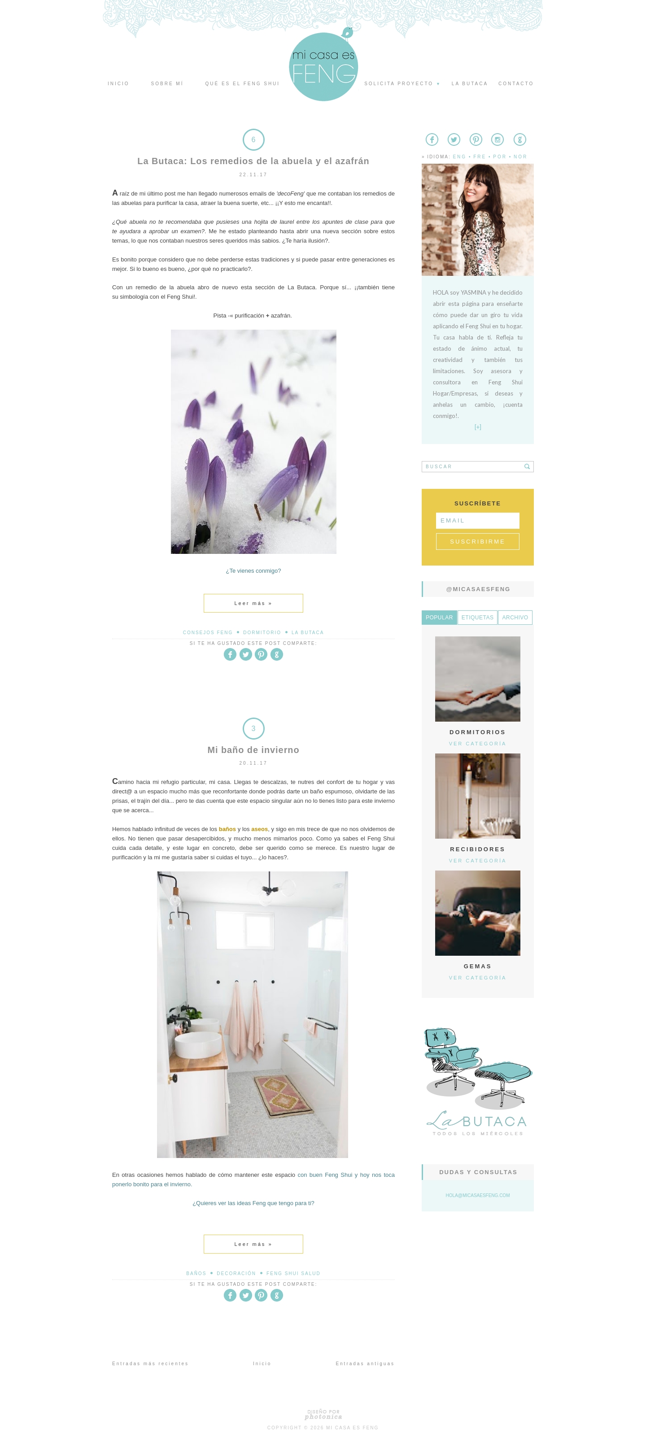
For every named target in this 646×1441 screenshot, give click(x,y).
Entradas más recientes (150, 1363)
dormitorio (262, 632)
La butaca (470, 83)
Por (500, 156)
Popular (439, 617)
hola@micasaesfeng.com (478, 1195)
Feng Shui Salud (293, 1273)
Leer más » (253, 602)
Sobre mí (167, 83)
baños (196, 1273)
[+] (478, 427)
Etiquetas (478, 617)
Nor (521, 156)
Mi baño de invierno (253, 749)
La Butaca (308, 632)
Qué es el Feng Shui (242, 83)
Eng (460, 156)
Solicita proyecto (402, 83)
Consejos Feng (208, 632)
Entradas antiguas (365, 1363)
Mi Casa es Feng (352, 1427)
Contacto (516, 83)
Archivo (515, 617)
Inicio (119, 83)
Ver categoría (478, 743)
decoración (236, 1273)
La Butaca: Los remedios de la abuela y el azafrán (253, 161)
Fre (479, 156)
